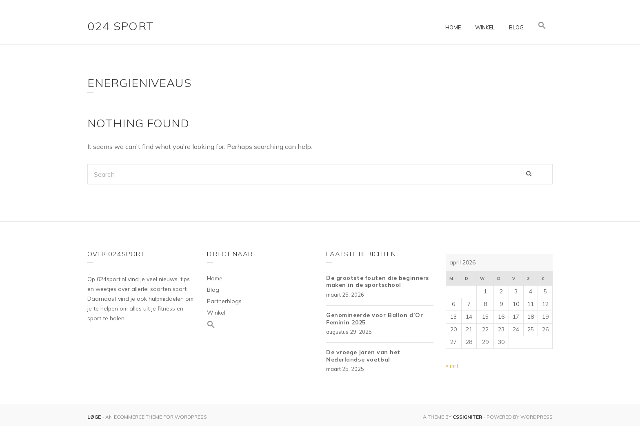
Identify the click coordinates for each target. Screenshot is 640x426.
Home (453, 27)
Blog (516, 27)
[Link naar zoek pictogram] (542, 25)
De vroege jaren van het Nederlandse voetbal (363, 355)
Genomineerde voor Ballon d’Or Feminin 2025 (374, 318)
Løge (94, 417)
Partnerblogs (224, 301)
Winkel (485, 27)
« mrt (452, 365)
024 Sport (120, 26)
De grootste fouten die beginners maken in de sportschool (377, 281)
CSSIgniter (467, 417)
